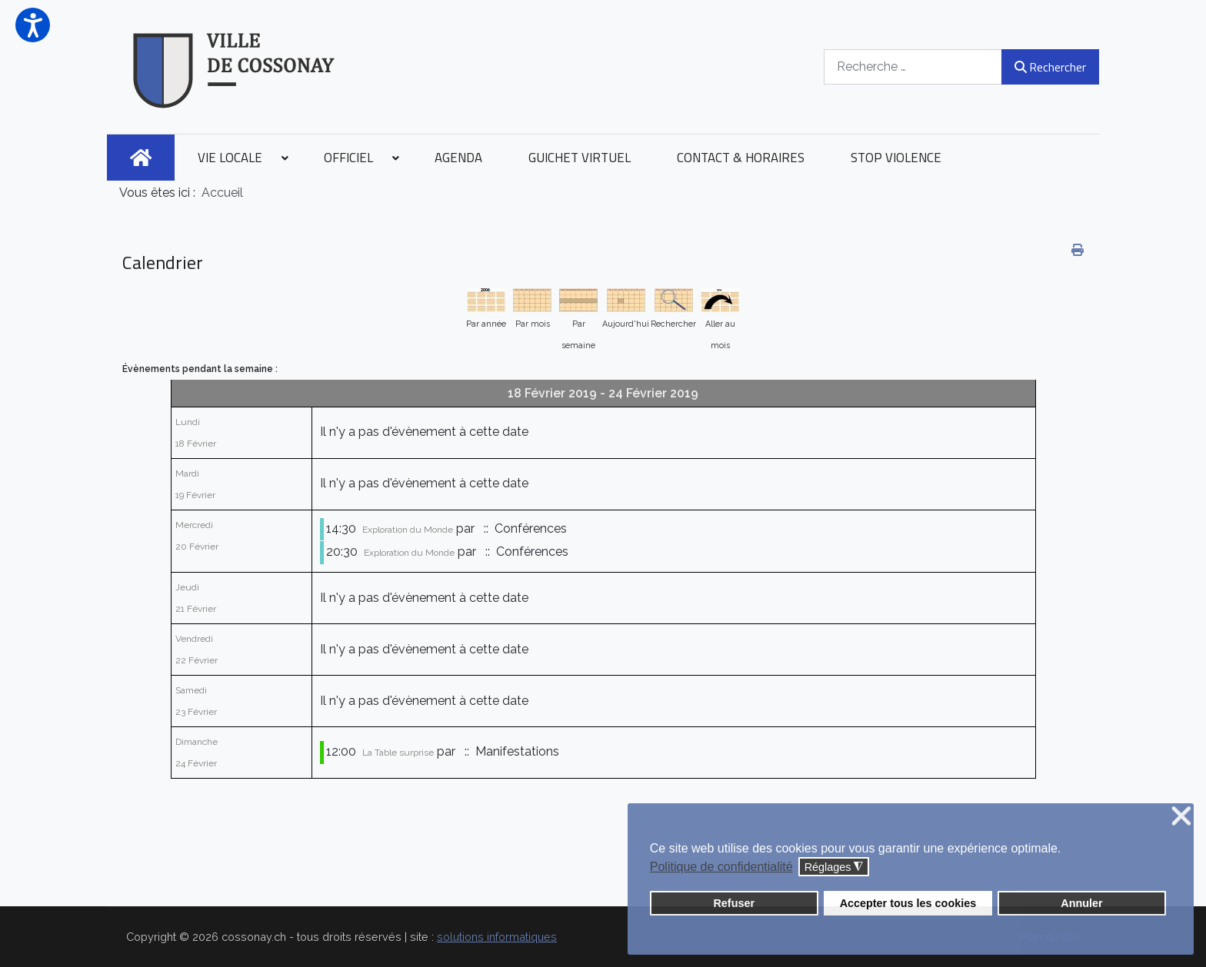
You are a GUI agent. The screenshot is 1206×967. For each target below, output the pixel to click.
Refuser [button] (734, 903)
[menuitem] (141, 158)
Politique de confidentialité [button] (721, 866)
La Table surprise (398, 752)
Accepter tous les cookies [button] (908, 903)
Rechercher (1050, 67)
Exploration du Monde (407, 529)
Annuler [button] (1081, 903)
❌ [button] (1181, 816)
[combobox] (913, 66)
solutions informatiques (497, 936)
